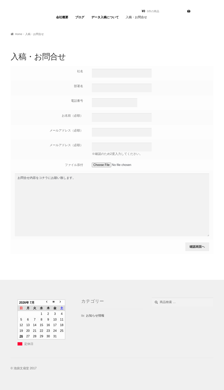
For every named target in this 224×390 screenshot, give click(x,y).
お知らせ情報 (95, 315)
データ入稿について (105, 17)
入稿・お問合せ (136, 17)
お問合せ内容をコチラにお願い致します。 (112, 205)
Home (18, 34)
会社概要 (62, 17)
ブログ (79, 17)
